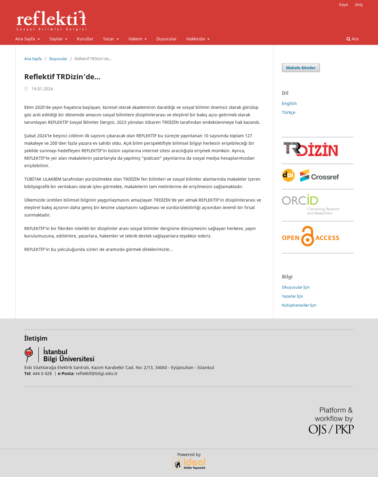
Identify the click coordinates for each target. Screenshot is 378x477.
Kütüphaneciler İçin (299, 305)
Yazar (109, 39)
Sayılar (56, 39)
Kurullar (85, 39)
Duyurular (166, 39)
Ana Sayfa (25, 39)
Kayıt (343, 4)
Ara (353, 39)
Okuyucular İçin (296, 287)
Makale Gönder (301, 67)
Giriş (359, 4)
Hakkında (196, 39)
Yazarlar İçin (292, 296)
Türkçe (288, 112)
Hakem (135, 39)
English (289, 103)
